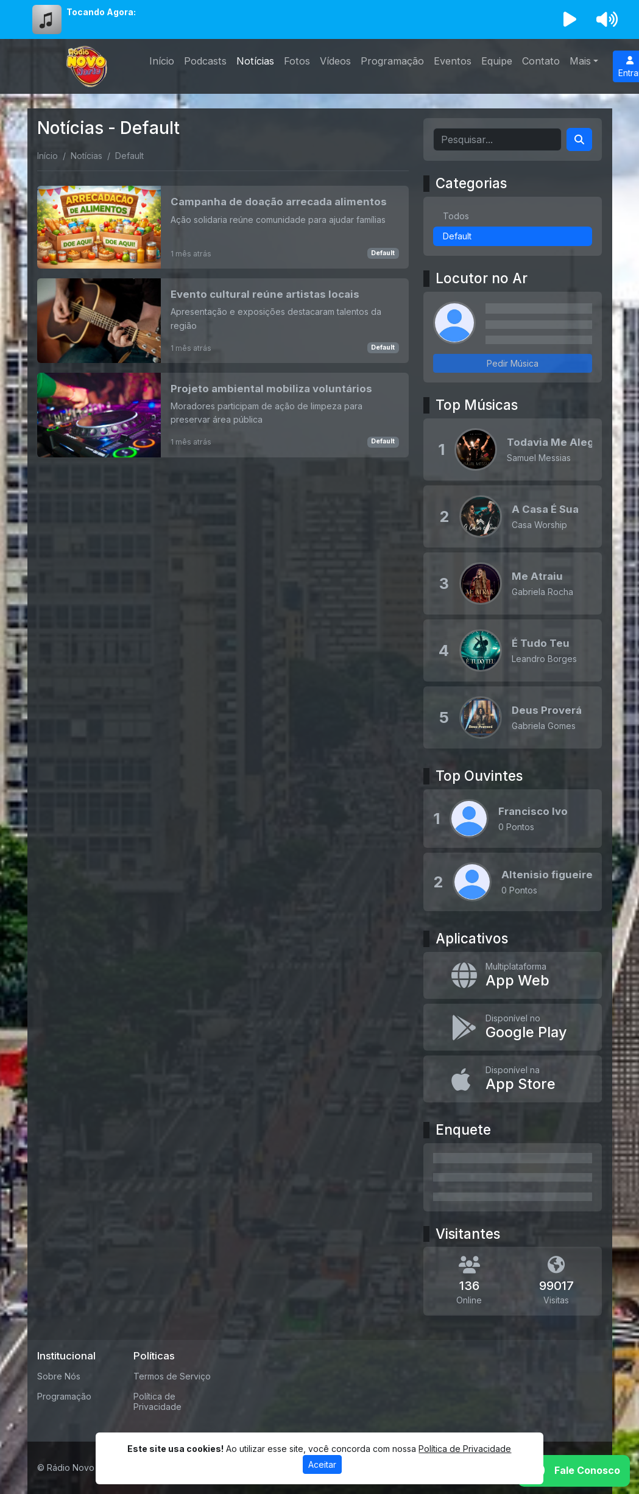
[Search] (579, 139)
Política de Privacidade (157, 1401)
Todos (456, 216)
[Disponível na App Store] (512, 1078)
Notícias (255, 61)
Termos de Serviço (172, 1376)
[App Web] (512, 975)
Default (383, 253)
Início (161, 61)
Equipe (496, 61)
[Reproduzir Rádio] (569, 19)
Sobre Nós (58, 1376)
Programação (392, 61)
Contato (541, 61)
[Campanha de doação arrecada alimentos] (223, 227)
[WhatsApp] (574, 1471)
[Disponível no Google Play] (512, 1027)
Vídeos (335, 61)
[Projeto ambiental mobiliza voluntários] (223, 415)
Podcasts (205, 61)
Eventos (452, 61)
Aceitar (322, 1464)
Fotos (297, 61)
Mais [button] (580, 61)
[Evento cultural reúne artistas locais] (223, 320)
